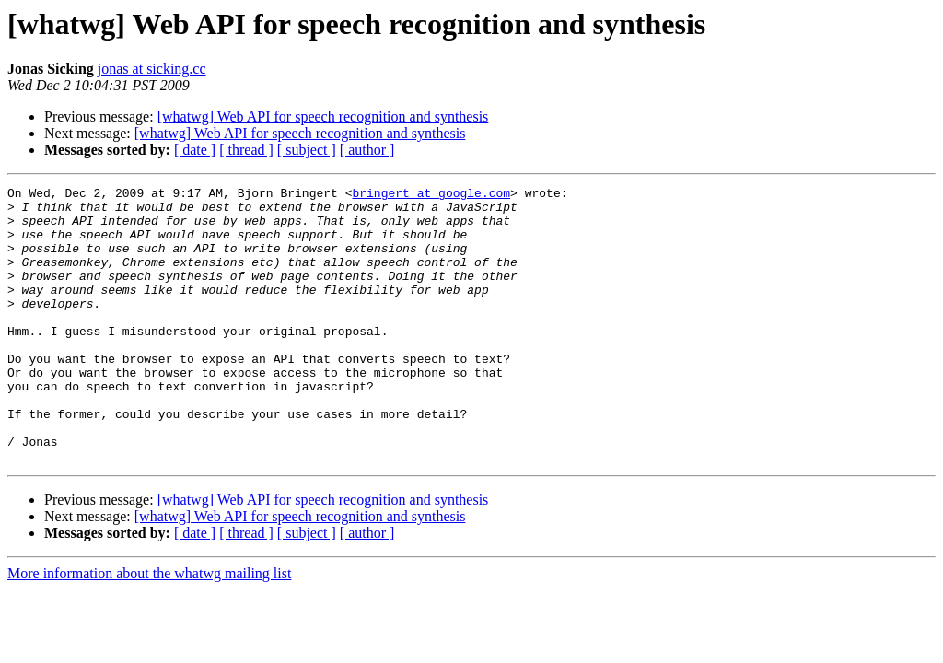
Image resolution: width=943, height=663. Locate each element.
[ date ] (194, 149)
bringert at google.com (431, 195)
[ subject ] (306, 149)
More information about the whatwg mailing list (149, 628)
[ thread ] (246, 149)
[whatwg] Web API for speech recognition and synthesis (323, 116)
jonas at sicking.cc (152, 68)
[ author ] (367, 149)
